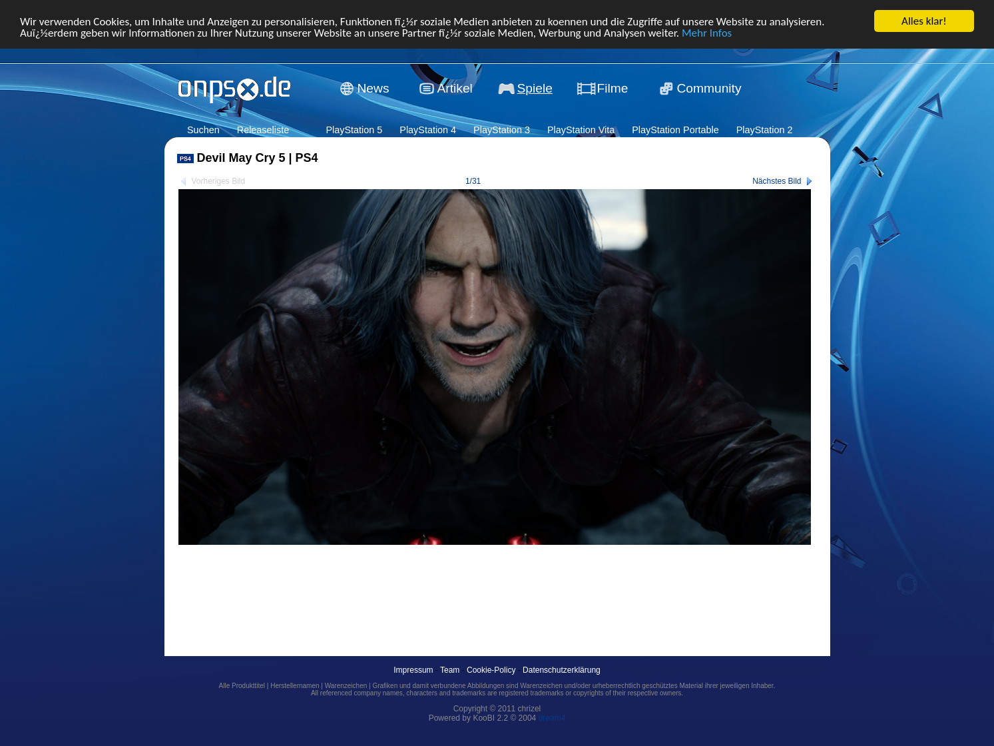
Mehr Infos (707, 32)
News (373, 88)
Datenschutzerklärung (562, 670)
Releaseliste (263, 130)
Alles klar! (924, 21)
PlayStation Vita (581, 130)
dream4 (552, 718)
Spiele (535, 88)
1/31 (473, 181)
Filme (612, 88)
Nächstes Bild (776, 181)
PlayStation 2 (764, 130)
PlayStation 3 (501, 130)
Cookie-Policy (491, 670)
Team (449, 670)
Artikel (455, 88)
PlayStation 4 (427, 130)
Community (709, 88)
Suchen (203, 130)
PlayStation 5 (354, 130)
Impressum (413, 670)
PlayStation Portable (675, 130)
